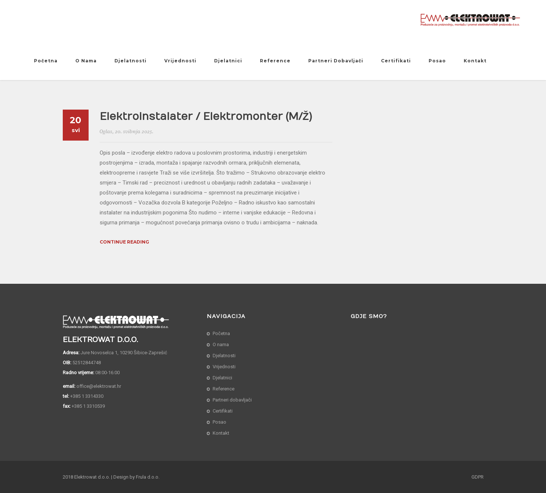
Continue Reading (124, 242)
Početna (46, 60)
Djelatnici (228, 60)
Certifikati (396, 60)
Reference (275, 60)
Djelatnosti (130, 60)
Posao (437, 60)
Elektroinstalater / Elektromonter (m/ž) (206, 117)
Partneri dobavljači (335, 60)
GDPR (477, 477)
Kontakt (475, 60)
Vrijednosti (180, 60)
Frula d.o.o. (147, 477)
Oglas (106, 131)
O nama (86, 60)
